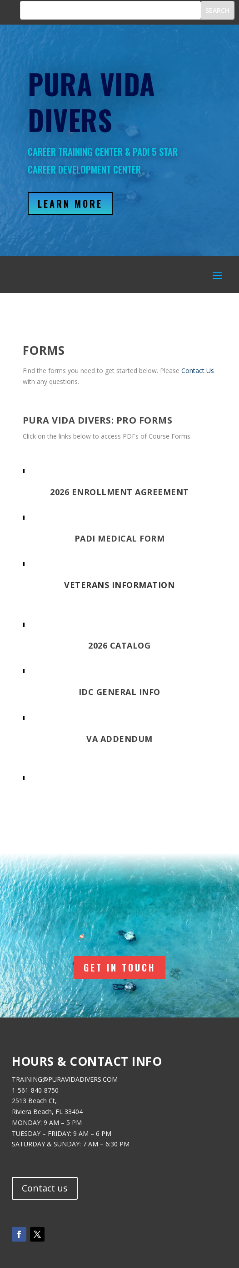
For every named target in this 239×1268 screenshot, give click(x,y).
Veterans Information (119, 584)
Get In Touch (119, 967)
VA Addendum (119, 738)
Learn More (70, 203)
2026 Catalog (119, 645)
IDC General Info (119, 691)
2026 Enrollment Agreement (119, 491)
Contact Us (197, 370)
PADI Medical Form (120, 538)
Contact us (45, 1188)
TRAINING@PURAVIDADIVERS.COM (65, 1079)
